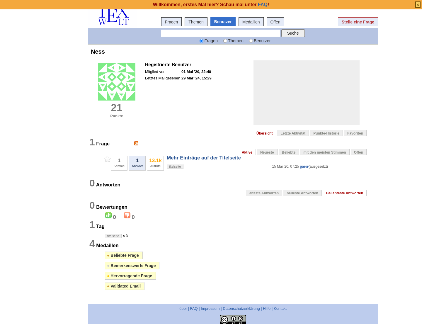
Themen (195, 22)
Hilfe (266, 308)
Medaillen (251, 22)
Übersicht (264, 133)
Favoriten (355, 133)
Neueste (267, 152)
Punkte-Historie (326, 133)
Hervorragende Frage (129, 275)
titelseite (175, 166)
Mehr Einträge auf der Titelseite (204, 158)
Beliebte (289, 152)
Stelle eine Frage (358, 22)
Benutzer (223, 21)
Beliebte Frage (123, 255)
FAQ (194, 308)
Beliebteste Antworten (344, 193)
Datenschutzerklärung (241, 308)
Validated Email (124, 286)
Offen (275, 22)
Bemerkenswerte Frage (131, 265)
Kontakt (280, 308)
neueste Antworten (302, 193)
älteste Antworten (264, 193)
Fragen (171, 22)
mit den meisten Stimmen (324, 152)
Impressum (210, 308)
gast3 (304, 166)
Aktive (247, 152)
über (183, 308)
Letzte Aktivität (292, 133)
